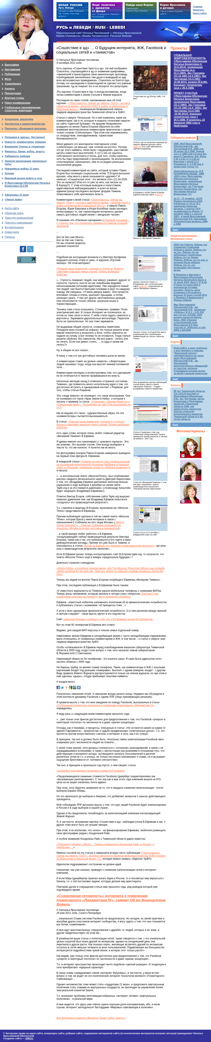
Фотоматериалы (190, 431)
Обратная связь (14, 213)
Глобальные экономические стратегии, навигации (22, 109)
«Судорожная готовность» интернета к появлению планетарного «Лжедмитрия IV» (105, 705)
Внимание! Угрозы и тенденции (25, 146)
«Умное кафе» (13, 199)
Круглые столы (14, 97)
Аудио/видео (13, 83)
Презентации (13, 93)
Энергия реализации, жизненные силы (184, 237)
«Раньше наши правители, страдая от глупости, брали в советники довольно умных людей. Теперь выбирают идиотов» (89, 271)
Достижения (12, 69)
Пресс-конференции (17, 102)
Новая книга (12, 232)
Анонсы (176, 385)
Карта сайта (12, 208)
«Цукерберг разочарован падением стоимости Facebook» (90, 770)
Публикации (12, 74)
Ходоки (175, 341)
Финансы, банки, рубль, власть (25, 151)
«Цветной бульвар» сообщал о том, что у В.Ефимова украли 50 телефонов (108, 619)
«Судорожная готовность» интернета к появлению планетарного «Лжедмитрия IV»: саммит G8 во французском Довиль (111, 900)
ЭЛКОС (29, 1038)
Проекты (179, 48)
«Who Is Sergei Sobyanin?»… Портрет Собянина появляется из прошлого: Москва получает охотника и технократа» (90, 525)
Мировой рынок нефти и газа (23, 178)
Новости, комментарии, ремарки (25, 141)
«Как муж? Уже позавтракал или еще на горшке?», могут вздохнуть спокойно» (107, 595)
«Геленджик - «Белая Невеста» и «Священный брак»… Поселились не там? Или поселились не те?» (93, 404)
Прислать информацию (19, 222)
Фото (8, 79)
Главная (197, 6)
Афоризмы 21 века (17, 194)
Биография (12, 64)
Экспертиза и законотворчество (25, 123)
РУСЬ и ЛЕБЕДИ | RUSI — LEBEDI (90, 27)
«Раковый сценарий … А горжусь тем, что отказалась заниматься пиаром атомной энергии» (93, 223)
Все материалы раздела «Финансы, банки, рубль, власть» (91, 1017)
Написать (198, 10)
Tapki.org (137, 147)
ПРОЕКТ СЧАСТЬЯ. (190, 109)
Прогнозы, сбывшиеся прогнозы (25, 128)
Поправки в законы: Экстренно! (25, 137)
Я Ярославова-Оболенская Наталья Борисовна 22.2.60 (27, 184)
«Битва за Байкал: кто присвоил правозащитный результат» (119, 545)
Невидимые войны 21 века (22, 168)
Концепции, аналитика (19, 119)
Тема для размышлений (19, 217)
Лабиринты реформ (183, 137)
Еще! (175, 229)
